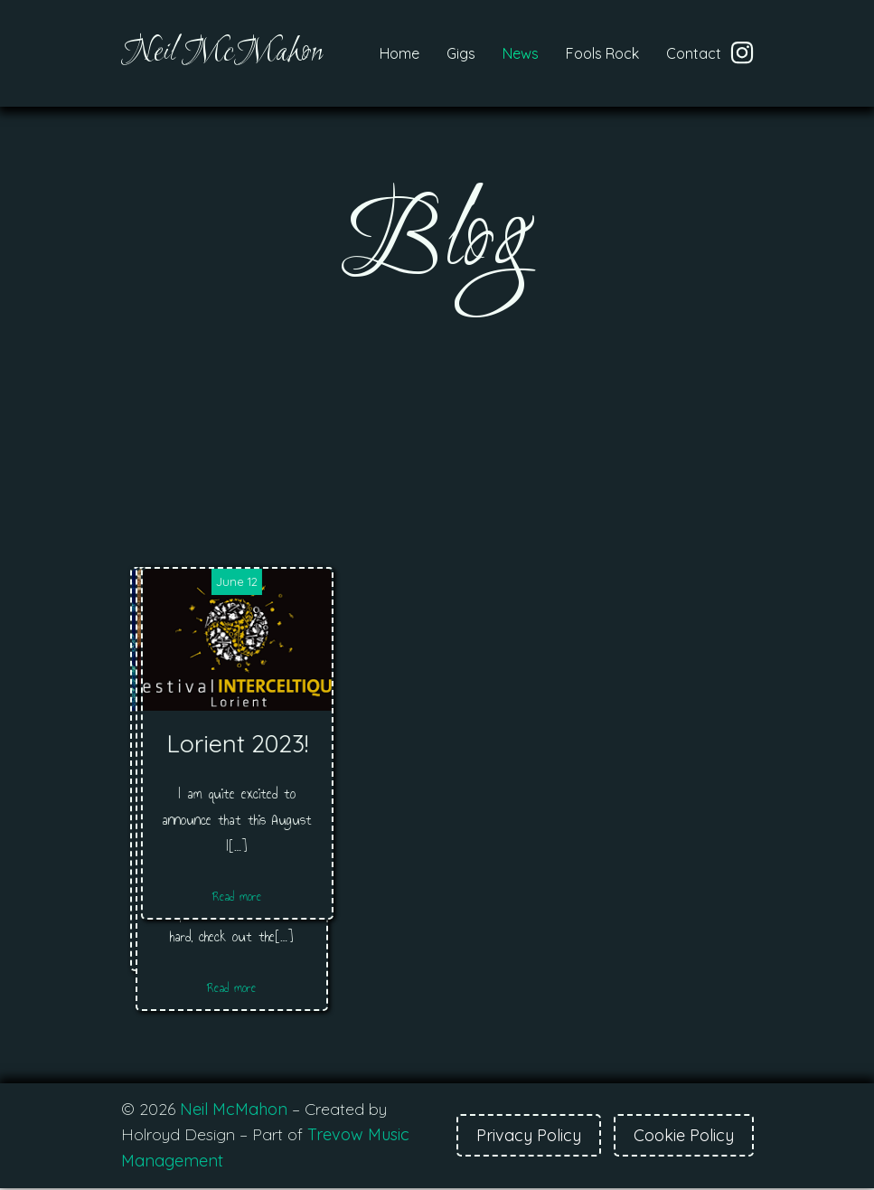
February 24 (226, 583)
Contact (693, 54)
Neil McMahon (233, 1110)
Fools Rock (602, 54)
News (521, 54)
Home (399, 54)
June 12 (648, 583)
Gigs (460, 54)
